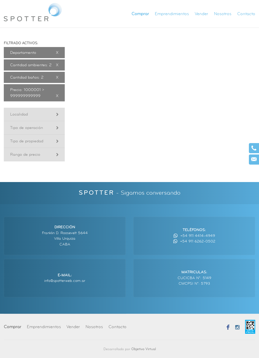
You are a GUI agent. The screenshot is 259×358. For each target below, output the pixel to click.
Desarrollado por (129, 349)
